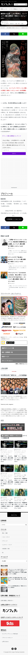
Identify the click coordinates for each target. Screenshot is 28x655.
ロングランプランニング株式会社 (10, 633)
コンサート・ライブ (7, 544)
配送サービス (5, 356)
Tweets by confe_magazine (7, 404)
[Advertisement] (14, 172)
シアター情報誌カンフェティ (16, 9)
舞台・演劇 (20, 23)
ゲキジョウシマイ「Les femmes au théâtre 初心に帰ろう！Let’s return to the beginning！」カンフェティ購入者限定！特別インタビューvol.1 (17, 277)
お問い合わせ (5, 641)
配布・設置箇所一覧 (7, 352)
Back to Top (14, 515)
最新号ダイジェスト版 (8, 348)
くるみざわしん (19, 475)
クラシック (4, 540)
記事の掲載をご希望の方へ (7, 600)
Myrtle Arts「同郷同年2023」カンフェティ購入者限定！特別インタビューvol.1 (7, 505)
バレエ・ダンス (6, 537)
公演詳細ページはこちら (14, 219)
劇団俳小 (12, 23)
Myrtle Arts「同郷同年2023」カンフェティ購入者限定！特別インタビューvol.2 (20, 505)
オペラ (5, 452)
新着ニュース (4, 9)
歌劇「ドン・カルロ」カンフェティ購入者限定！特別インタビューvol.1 (7, 483)
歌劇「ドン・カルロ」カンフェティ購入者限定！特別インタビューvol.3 (20, 458)
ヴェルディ (4, 450)
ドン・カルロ (6, 454)
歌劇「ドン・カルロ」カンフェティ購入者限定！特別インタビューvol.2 (7, 458)
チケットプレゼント (7, 360)
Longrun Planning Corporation (17, 652)
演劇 (16, 23)
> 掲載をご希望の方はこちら (21, 363)
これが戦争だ (6, 23)
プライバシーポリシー (7, 637)
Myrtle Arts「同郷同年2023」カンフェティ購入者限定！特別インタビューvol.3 (20, 481)
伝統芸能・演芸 (6, 548)
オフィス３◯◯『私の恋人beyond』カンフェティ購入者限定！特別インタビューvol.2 (17, 259)
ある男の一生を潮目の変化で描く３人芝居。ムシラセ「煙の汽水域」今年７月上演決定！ (17, 579)
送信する (14, 153)
